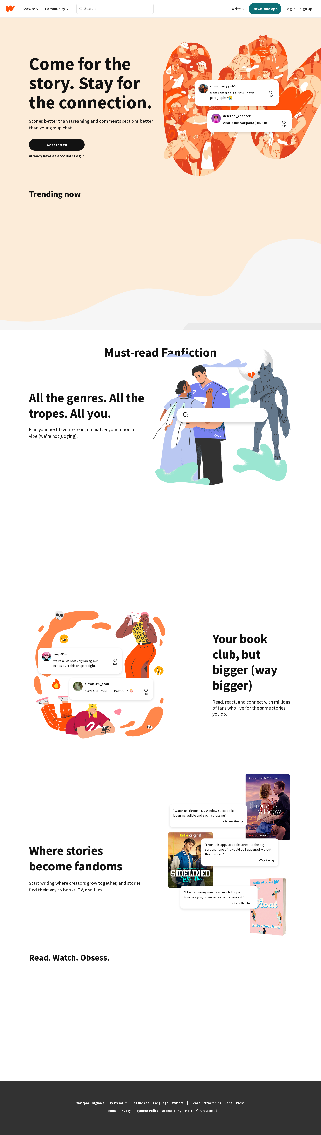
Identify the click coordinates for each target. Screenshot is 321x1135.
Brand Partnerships (206, 1103)
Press (240, 1103)
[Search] (81, 9)
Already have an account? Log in (57, 155)
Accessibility (171, 1111)
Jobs (228, 1103)
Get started (57, 145)
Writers (177, 1103)
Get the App (140, 1103)
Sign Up (306, 8)
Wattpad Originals (90, 1103)
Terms (111, 1111)
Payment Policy (146, 1111)
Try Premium (118, 1103)
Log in (290, 8)
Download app (265, 8)
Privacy (125, 1111)
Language (160, 1103)
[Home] (10, 8)
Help (188, 1111)
